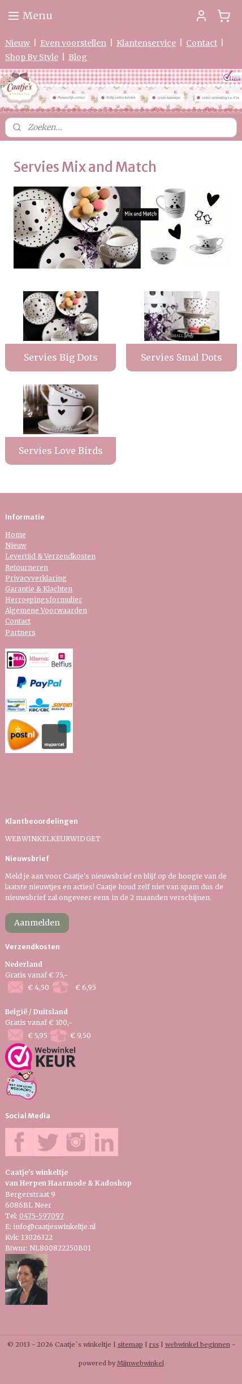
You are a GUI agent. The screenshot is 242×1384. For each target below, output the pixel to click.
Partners (20, 632)
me (20, 534)
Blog (77, 57)
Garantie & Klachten (38, 589)
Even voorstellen (73, 43)
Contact (201, 43)
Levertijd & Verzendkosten (50, 556)
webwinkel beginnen (197, 1344)
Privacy (18, 578)
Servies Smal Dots (181, 357)
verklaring (49, 578)
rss (154, 1344)
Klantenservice (146, 43)
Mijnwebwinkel (140, 1363)
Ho (10, 534)
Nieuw (17, 43)
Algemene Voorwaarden (46, 610)
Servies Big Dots (61, 357)
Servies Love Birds (61, 450)
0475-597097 (41, 1216)
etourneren (29, 567)
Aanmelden (37, 923)
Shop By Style (31, 57)
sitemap (130, 1344)
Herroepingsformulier (43, 599)
